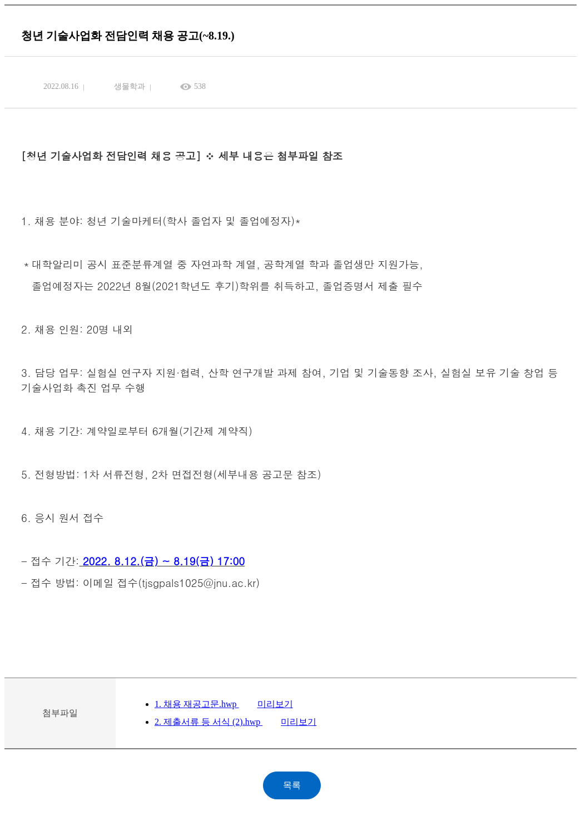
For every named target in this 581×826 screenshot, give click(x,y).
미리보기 (275, 704)
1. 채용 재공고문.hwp (197, 704)
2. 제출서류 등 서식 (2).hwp (208, 722)
